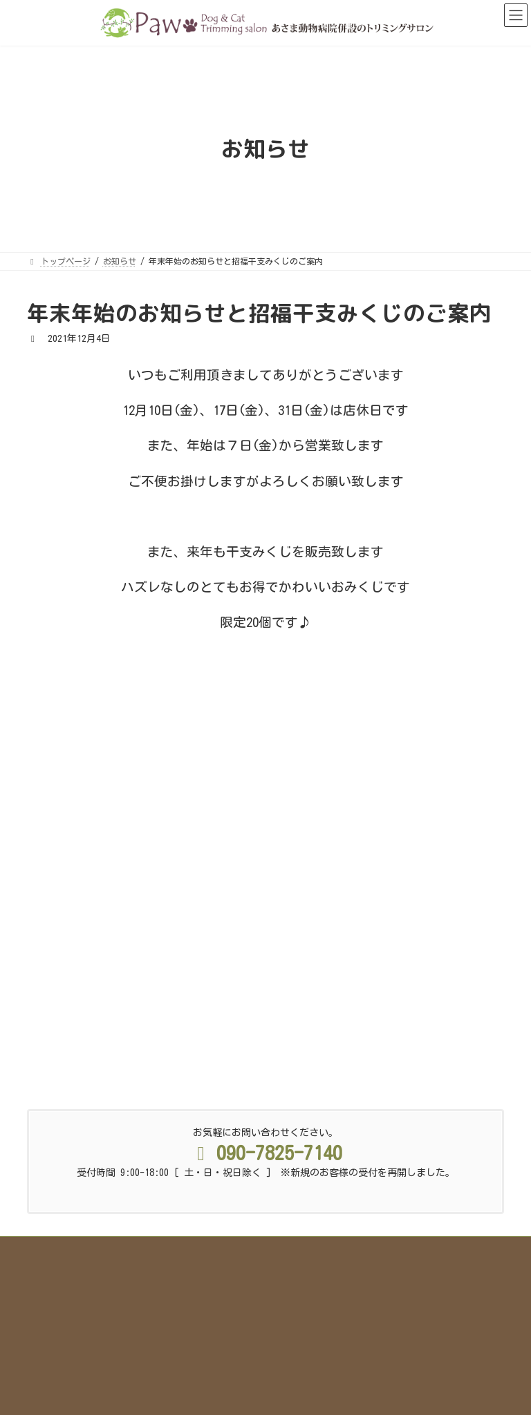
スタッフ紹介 (330, 1139)
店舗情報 (401, 1139)
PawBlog (55, 937)
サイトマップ (328, 1147)
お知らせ (194, 1147)
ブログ (460, 1139)
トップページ (83, 1139)
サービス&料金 (248, 1139)
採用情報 (257, 1147)
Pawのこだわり (165, 1139)
